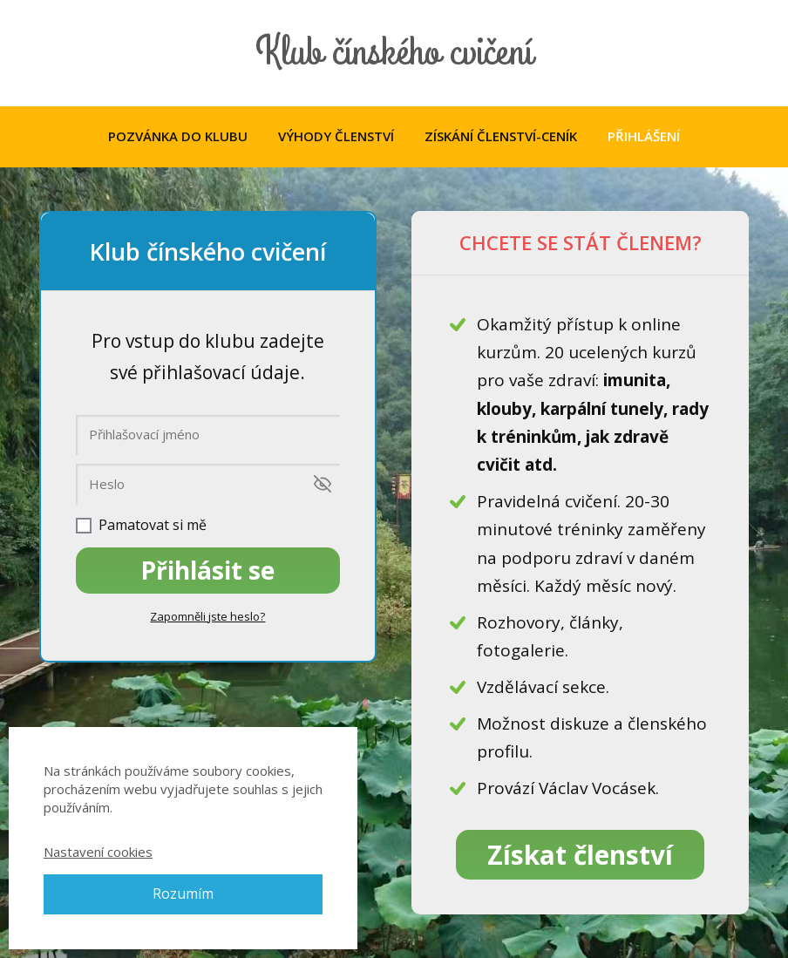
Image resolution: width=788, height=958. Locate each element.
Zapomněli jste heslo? (207, 616)
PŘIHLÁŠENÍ (644, 136)
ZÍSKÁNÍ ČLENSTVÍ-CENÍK (501, 136)
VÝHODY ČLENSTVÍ (336, 136)
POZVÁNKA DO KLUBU (178, 136)
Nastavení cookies (98, 851)
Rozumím (183, 893)
